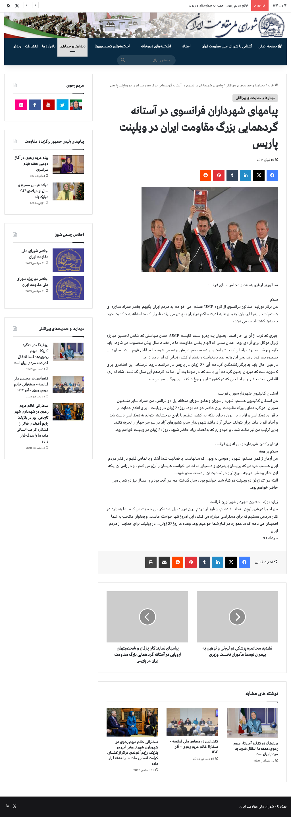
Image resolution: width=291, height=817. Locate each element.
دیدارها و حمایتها (72, 46)
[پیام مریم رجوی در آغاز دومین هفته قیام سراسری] (68, 164)
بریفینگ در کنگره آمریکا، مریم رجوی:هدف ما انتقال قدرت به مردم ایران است (255, 749)
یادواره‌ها (48, 46)
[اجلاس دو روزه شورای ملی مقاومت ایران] (68, 288)
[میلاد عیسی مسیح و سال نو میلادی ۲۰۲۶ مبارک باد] (68, 191)
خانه (273, 85)
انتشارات (31, 46)
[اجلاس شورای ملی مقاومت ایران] (68, 260)
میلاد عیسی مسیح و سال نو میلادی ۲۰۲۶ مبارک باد (33, 191)
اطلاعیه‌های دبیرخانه (156, 46)
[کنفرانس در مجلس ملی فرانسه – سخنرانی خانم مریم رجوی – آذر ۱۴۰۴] (192, 722)
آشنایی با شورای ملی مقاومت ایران (227, 46)
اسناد (186, 46)
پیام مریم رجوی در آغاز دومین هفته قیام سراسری (31, 163)
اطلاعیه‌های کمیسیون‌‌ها (112, 46)
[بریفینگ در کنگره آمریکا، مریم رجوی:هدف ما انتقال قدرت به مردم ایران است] (252, 723)
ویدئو (17, 46)
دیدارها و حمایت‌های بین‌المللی (245, 85)
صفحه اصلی (270, 46)
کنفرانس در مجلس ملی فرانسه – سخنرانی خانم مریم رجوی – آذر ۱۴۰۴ (194, 747)
